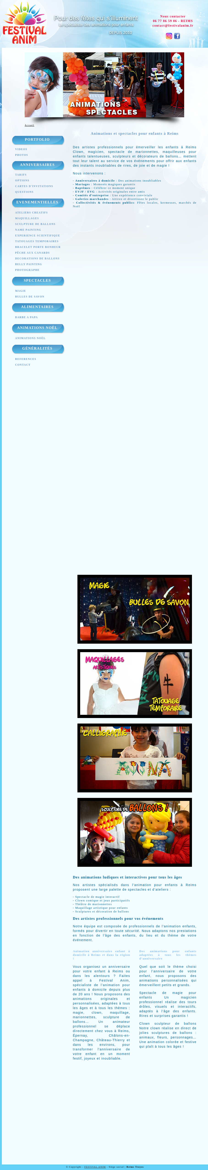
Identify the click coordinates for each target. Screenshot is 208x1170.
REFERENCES (25, 359)
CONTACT (22, 364)
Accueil (29, 125)
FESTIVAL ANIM (95, 1167)
